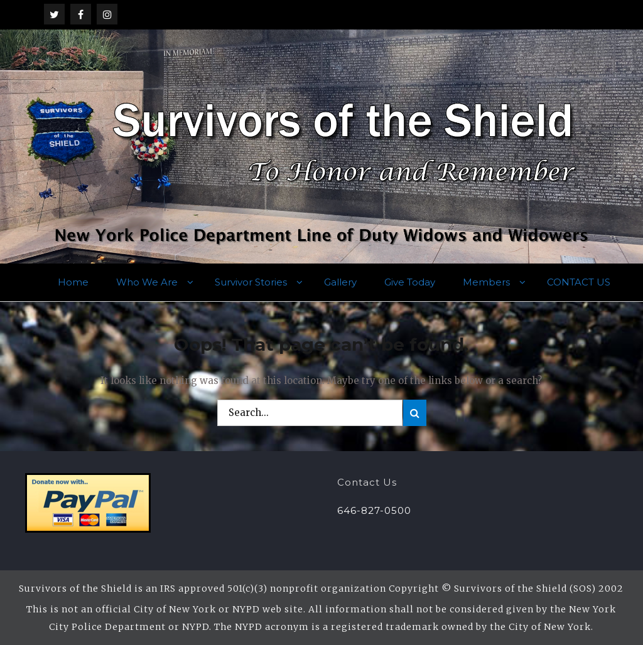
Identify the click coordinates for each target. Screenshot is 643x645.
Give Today (409, 282)
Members (486, 282)
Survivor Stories (251, 282)
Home (73, 282)
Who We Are (147, 282)
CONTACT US (578, 282)
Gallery (340, 282)
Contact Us (367, 482)
